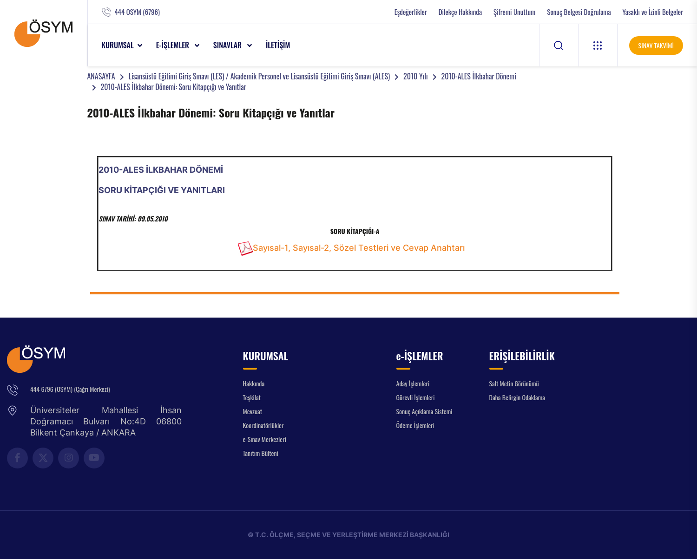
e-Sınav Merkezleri (264, 439)
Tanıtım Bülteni (260, 453)
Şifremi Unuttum (514, 12)
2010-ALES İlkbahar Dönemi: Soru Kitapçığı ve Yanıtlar (173, 86)
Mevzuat (253, 411)
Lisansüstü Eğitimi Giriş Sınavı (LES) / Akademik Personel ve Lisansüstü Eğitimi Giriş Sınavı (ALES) (259, 76)
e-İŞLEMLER (173, 45)
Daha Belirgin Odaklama (517, 397)
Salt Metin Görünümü (514, 383)
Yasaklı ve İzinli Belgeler (653, 12)
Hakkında (254, 383)
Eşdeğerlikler (411, 12)
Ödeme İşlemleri (415, 425)
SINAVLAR (228, 45)
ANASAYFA (101, 76)
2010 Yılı (415, 76)
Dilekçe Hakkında (460, 12)
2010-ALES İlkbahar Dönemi (478, 76)
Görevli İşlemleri (415, 397)
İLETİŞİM (278, 45)
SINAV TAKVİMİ (656, 45)
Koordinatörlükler (263, 425)
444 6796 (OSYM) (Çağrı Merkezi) (70, 389)
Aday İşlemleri (413, 383)
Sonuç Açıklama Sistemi (424, 411)
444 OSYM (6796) (137, 12)
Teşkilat (252, 397)
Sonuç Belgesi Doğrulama (579, 12)
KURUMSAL (118, 45)
